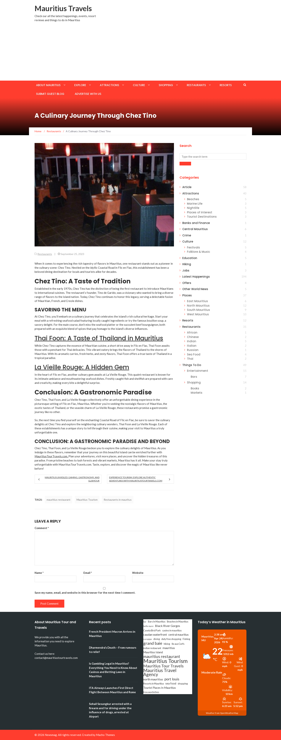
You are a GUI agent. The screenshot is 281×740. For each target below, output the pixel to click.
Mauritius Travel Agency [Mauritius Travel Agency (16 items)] (159, 672)
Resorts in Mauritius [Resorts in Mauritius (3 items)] (153, 683)
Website (137, 572)
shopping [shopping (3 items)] (183, 683)
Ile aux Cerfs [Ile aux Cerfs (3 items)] (178, 643)
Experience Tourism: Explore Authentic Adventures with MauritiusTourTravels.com (135, 479)
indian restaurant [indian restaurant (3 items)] (152, 648)
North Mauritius (198, 306)
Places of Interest (199, 212)
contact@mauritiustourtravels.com (56, 657)
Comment (42, 528)
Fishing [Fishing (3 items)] (186, 638)
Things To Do (191, 365)
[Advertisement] (140, 53)
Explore (80, 85)
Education (189, 258)
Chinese (193, 337)
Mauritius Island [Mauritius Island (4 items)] (153, 652)
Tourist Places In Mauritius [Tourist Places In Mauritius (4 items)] (159, 687)
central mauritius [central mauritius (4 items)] (178, 634)
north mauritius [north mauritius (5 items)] (153, 679)
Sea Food (193, 354)
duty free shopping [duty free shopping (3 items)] (171, 638)
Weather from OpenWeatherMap (222, 713)
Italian (191, 346)
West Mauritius (198, 314)
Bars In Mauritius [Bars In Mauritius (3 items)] (156, 621)
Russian (192, 350)
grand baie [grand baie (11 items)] (152, 643)
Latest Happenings (196, 277)
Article (186, 187)
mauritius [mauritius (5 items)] (169, 648)
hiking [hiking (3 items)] (167, 643)
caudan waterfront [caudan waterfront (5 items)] (155, 634)
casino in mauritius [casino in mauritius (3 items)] (172, 630)
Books (195, 388)
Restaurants (196, 85)
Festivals (193, 247)
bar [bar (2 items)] (144, 621)
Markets (196, 393)
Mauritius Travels (63, 8)
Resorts (226, 85)
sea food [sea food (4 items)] (170, 683)
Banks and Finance (196, 223)
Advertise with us (88, 94)
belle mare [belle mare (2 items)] (148, 626)
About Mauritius (48, 85)
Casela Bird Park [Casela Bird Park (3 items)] (152, 630)
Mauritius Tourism (87, 499)
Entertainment (197, 371)
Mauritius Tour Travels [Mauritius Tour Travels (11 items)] (163, 666)
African (192, 332)
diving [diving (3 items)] (156, 638)
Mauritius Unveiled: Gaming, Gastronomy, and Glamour (72, 479)
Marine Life (194, 204)
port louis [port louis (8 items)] (171, 679)
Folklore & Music (198, 252)
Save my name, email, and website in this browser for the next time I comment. (85, 592)
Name (39, 572)
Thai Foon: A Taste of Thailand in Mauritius (99, 338)
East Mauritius (197, 301)
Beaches (193, 199)
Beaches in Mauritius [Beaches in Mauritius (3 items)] (177, 621)
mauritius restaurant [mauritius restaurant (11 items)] (161, 656)
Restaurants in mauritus (118, 499)
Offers (186, 283)
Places (187, 295)
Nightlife (193, 208)
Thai (190, 359)
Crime (186, 235)
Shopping (166, 85)
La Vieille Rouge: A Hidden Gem (82, 367)
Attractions (109, 85)
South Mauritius (198, 310)
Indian (191, 341)
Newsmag (51, 734)
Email (87, 572)
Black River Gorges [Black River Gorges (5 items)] (167, 625)
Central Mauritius (195, 229)
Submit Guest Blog (50, 94)
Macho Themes (105, 734)
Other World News (195, 289)
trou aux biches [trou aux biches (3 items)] (151, 692)
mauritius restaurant (58, 499)
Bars (194, 377)
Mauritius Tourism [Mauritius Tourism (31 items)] (165, 661)
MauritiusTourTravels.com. (51, 456)
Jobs (185, 270)
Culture (139, 85)
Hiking (186, 264)
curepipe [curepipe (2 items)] (147, 639)
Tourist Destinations (202, 217)
